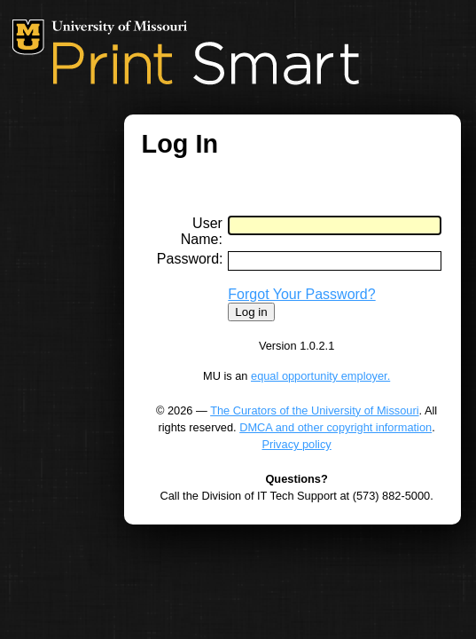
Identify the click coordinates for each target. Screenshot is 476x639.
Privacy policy (296, 444)
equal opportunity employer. (320, 376)
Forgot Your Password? (301, 294)
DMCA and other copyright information (335, 427)
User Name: (201, 231)
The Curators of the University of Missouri (314, 410)
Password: (190, 258)
